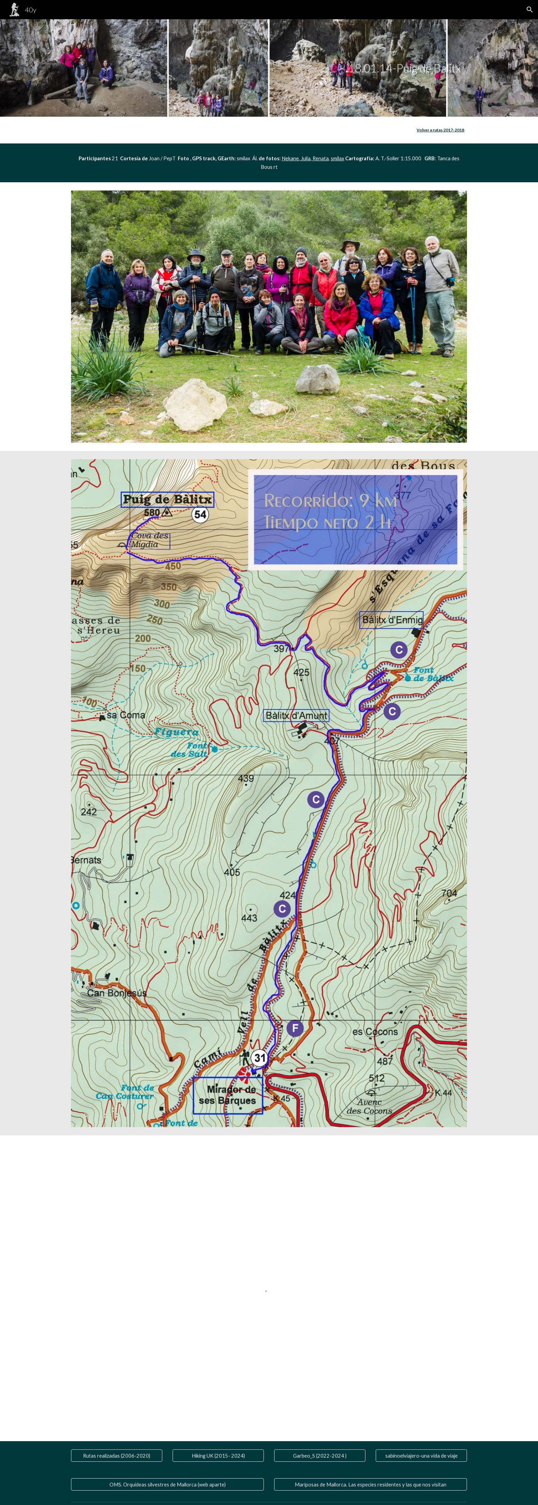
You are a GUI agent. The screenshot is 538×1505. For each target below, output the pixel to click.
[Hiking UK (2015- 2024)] (218, 1455)
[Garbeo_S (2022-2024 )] (319, 1455)
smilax (337, 158)
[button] (530, 9)
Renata (320, 158)
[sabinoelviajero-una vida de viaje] (421, 1455)
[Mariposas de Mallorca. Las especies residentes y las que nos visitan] (370, 1484)
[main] (404, 68)
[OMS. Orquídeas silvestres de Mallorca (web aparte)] (167, 1484)
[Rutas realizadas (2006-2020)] (116, 1455)
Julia (305, 158)
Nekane (290, 158)
